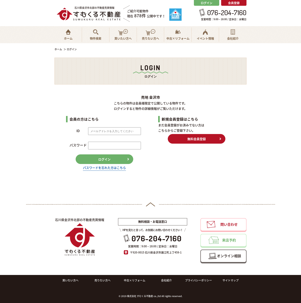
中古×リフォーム (134, 280)
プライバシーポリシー (198, 280)
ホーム (58, 49)
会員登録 (234, 3)
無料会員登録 (196, 139)
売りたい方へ (102, 280)
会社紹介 (166, 280)
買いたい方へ (70, 280)
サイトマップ (230, 280)
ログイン (206, 3)
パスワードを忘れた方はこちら (104, 167)
